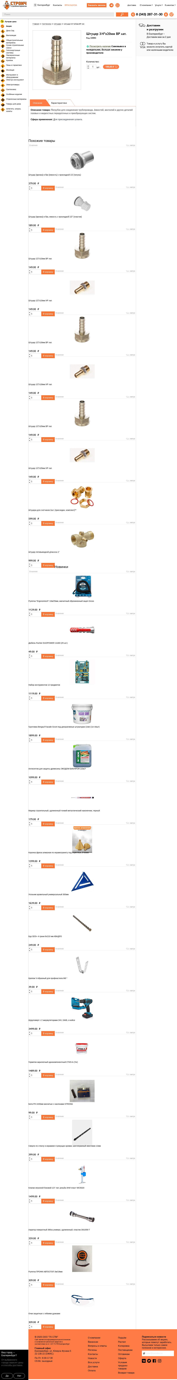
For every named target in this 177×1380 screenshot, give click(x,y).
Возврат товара (126, 1373)
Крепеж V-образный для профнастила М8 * (47, 979)
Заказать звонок (97, 5)
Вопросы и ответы (97, 1347)
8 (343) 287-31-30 (149, 14)
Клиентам (169, 5)
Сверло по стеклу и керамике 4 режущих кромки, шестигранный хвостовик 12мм (64, 1147)
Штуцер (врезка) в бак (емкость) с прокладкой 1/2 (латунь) (54, 176)
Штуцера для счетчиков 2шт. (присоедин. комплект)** (52, 511)
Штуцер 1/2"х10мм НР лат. (40, 301)
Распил (122, 1342)
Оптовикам (124, 1355)
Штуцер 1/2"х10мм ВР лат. (40, 259)
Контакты (57, 5)
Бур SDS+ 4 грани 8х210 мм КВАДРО (45, 937)
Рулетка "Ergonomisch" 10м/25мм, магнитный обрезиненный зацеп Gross (61, 602)
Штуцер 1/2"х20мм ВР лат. (40, 427)
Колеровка (123, 1347)
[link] (111, 5)
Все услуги (93, 1363)
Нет (19, 1375)
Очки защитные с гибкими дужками (44, 1314)
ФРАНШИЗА (71, 5)
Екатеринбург (8, 1355)
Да (7, 1375)
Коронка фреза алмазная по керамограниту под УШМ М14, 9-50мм (58, 853)
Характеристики (61, 103)
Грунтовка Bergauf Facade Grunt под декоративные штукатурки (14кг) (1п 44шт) (64, 728)
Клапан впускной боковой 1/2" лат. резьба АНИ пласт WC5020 (56, 1189)
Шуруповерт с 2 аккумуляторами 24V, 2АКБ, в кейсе (51, 1021)
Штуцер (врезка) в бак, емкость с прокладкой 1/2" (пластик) (55, 217)
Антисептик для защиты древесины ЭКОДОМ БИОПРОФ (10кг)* (57, 769)
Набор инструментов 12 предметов (44, 686)
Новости (92, 1359)
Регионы (92, 1351)
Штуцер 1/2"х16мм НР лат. (40, 385)
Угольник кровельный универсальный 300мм (48, 895)
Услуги (158, 5)
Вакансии (93, 1342)
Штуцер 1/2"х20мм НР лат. (40, 469)
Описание (38, 103)
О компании (145, 5)
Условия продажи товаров (122, 1366)
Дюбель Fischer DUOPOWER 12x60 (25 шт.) (48, 644)
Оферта (122, 1359)
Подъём (122, 1338)
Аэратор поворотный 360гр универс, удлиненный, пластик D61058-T (59, 1230)
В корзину (48, 189)
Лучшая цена (8, 21)
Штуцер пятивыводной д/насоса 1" (44, 553)
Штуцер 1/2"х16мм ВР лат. (40, 343)
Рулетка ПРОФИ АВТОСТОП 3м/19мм (45, 1272)
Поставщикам (125, 1351)
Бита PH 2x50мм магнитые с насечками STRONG (50, 1105)
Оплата (92, 1371)
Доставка (131, 5)
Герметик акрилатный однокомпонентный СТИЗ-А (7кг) (53, 1063)
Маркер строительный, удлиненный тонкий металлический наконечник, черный (64, 811)
